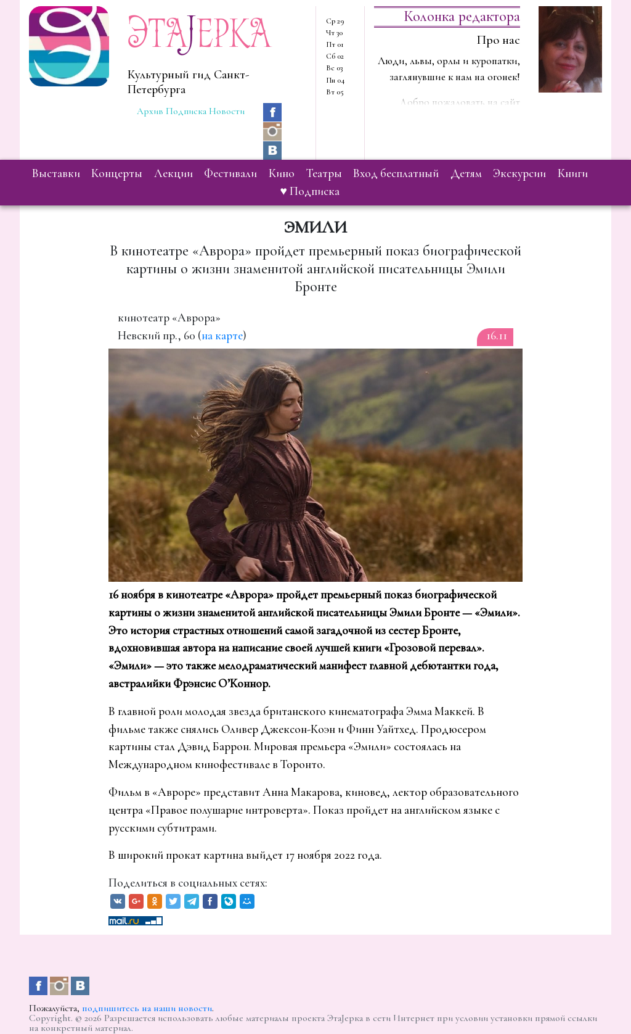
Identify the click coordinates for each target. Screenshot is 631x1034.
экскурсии (519, 173)
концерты (116, 173)
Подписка (186, 111)
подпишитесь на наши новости (147, 1008)
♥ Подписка (310, 191)
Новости (227, 111)
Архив (150, 111)
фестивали (230, 173)
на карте (222, 335)
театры (324, 173)
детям (466, 173)
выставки (56, 173)
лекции (173, 173)
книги (573, 173)
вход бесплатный (396, 173)
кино (282, 173)
